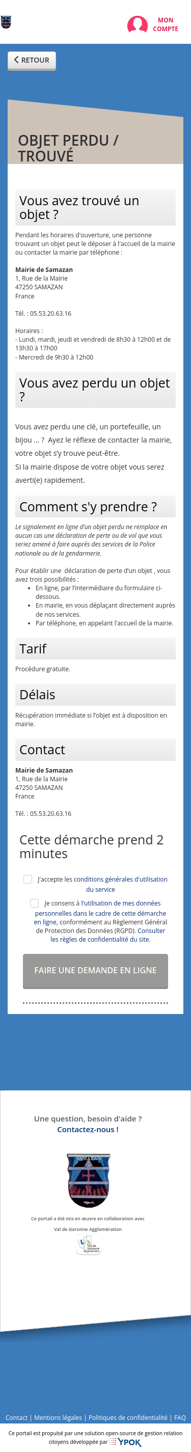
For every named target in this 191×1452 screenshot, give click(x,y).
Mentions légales (58, 1417)
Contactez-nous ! (87, 1129)
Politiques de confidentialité (128, 1417)
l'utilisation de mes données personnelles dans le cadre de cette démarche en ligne (100, 912)
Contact (17, 1417)
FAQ (180, 1417)
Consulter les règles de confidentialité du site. (107, 935)
